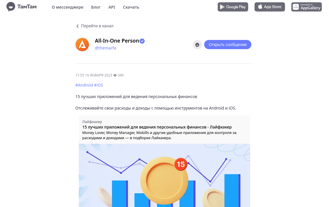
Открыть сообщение (228, 44)
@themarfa (105, 48)
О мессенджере (67, 7)
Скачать (131, 7)
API (111, 7)
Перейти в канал (94, 25)
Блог (95, 7)
